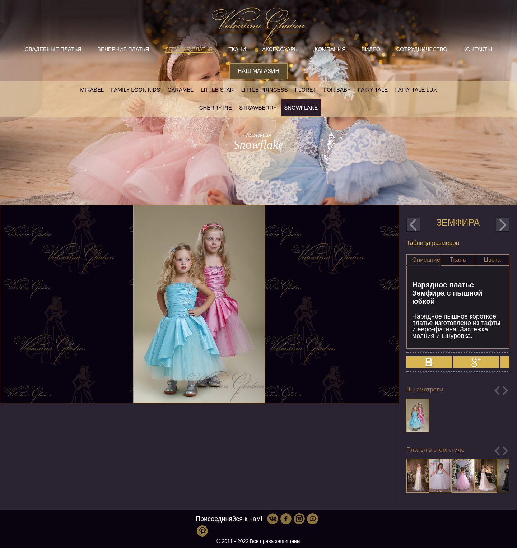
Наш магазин (258, 71)
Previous (497, 390)
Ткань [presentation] (458, 259)
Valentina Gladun (258, 26)
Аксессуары (280, 49)
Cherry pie (215, 108)
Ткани (237, 49)
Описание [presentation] (426, 259)
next (502, 225)
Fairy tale (373, 90)
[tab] (423, 260)
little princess (264, 90)
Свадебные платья (53, 49)
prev (413, 225)
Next (505, 390)
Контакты (477, 49)
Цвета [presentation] (492, 259)
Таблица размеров (432, 243)
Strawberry (258, 108)
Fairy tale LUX (416, 90)
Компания (330, 49)
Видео (371, 49)
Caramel (180, 90)
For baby (337, 90)
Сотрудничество (421, 49)
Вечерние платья (123, 49)
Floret (305, 90)
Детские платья (189, 49)
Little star (217, 90)
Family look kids (135, 90)
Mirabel (92, 90)
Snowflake (301, 108)
